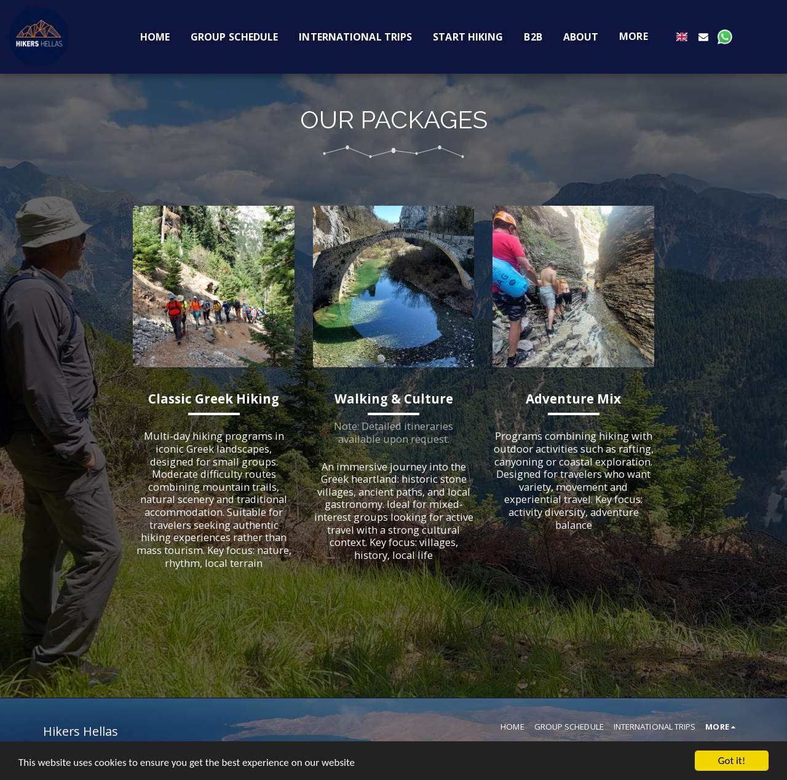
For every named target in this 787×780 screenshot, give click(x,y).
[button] (703, 36)
